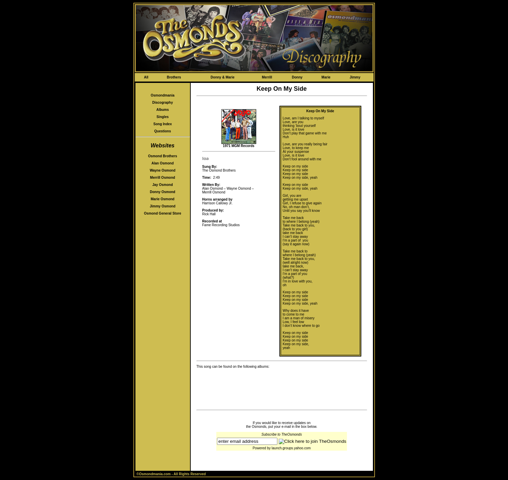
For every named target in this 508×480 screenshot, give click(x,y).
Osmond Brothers (162, 156)
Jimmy (355, 77)
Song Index (163, 124)
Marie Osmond (162, 199)
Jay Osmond (162, 185)
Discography (162, 102)
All (146, 77)
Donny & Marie (222, 77)
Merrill (267, 77)
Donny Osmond (162, 192)
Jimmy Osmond (162, 206)
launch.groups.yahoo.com (291, 448)
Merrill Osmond (162, 177)
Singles (163, 117)
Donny (297, 77)
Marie (325, 77)
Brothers (174, 77)
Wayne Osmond (162, 170)
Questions (162, 131)
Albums (162, 110)
